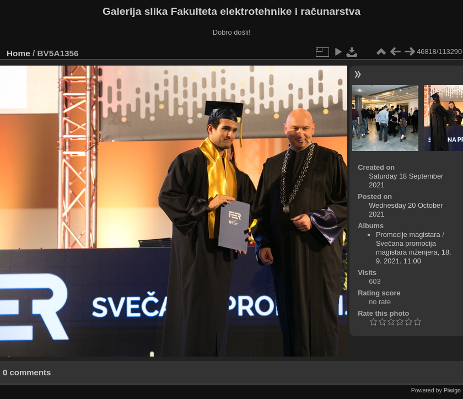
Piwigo (452, 390)
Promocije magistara (408, 234)
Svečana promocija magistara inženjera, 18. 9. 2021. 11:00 (413, 252)
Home (18, 53)
